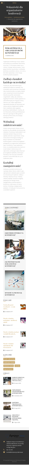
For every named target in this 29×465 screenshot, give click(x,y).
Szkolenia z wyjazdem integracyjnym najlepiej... (16, 417)
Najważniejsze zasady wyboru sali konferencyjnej (18, 391)
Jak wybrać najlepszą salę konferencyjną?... (17, 404)
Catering (17, 366)
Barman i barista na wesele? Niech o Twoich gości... (18, 379)
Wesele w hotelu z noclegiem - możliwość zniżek (10, 320)
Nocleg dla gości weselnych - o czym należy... (9, 307)
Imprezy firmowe (8, 369)
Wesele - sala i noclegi (9, 359)
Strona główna (8, 17)
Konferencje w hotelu (19, 17)
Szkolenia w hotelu (8, 366)
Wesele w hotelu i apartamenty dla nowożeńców (8, 345)
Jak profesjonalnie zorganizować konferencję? (12, 264)
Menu (14, 3)
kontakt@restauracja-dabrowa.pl (14, 452)
